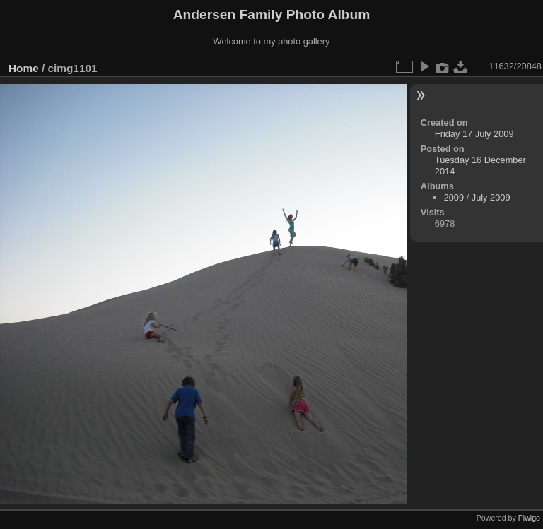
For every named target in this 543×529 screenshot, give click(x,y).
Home (23, 68)
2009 (454, 197)
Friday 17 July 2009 (474, 134)
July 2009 (491, 197)
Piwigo (529, 517)
